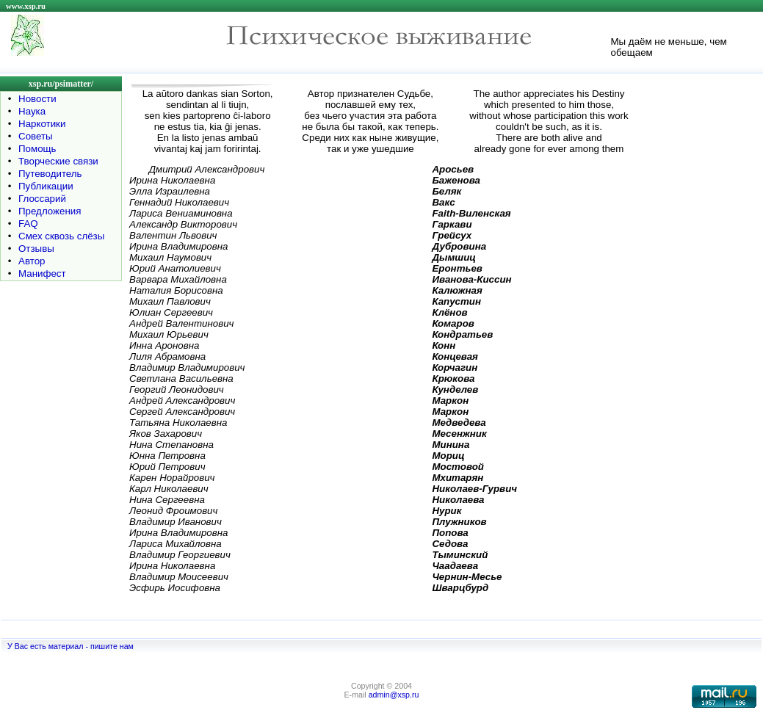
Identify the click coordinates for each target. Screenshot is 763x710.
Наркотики (41, 123)
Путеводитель (50, 173)
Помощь (37, 148)
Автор (31, 261)
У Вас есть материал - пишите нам (70, 646)
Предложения (49, 211)
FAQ (28, 223)
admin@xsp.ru (394, 694)
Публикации (45, 186)
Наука (32, 111)
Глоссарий (42, 198)
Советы (35, 136)
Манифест (42, 273)
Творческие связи (58, 161)
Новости (37, 98)
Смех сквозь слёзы (61, 236)
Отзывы (36, 248)
